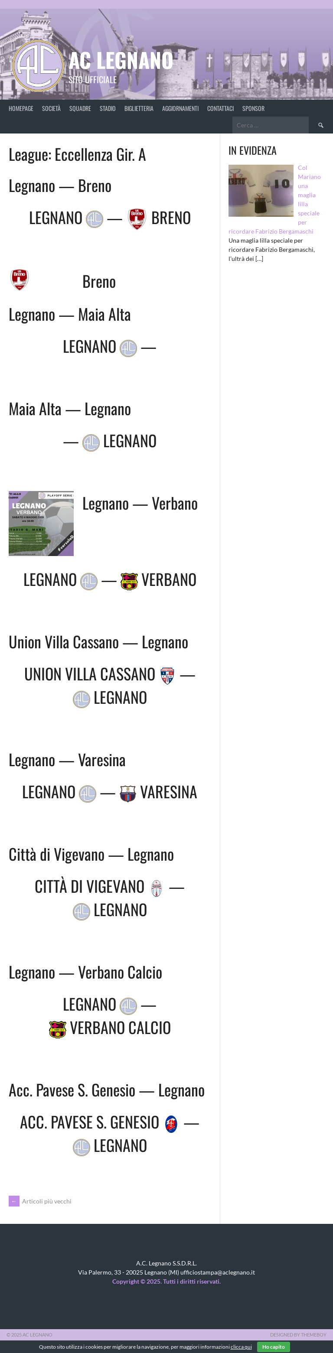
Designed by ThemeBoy (298, 1334)
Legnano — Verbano (140, 502)
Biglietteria (138, 108)
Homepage (21, 108)
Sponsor (253, 108)
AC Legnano (121, 59)
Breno (99, 280)
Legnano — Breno (60, 184)
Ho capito (273, 1346)
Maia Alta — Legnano (70, 408)
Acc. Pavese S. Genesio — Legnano (107, 1089)
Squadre (80, 108)
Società (51, 108)
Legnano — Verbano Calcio (85, 971)
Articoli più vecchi (40, 1201)
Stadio (108, 108)
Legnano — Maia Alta (70, 313)
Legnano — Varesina (67, 759)
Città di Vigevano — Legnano (91, 853)
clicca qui (241, 1346)
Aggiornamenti (180, 108)
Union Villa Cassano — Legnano (98, 641)
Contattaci (220, 108)
